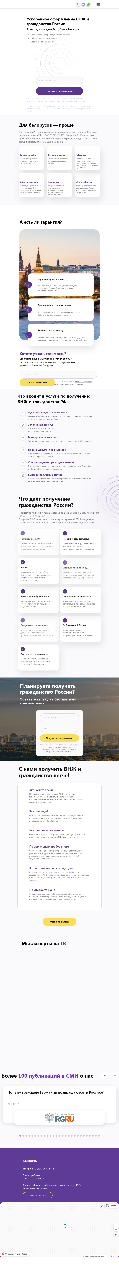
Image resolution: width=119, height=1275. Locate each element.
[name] (59, 728)
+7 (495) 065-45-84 (43, 1168)
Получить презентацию (59, 91)
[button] (59, 922)
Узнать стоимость (37, 382)
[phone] (59, 80)
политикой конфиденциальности (57, 748)
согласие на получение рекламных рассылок (61, 750)
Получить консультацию (59, 738)
